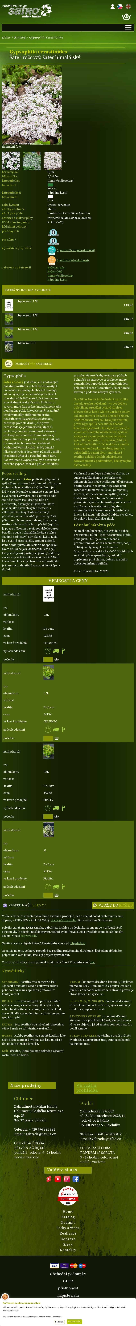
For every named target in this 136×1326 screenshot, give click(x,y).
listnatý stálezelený (60, 276)
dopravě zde (28, 936)
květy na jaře (56, 267)
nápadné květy (57, 280)
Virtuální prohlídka (87, 1088)
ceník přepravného (63, 920)
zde (92, 962)
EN (127, 6)
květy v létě (55, 271)
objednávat (77, 943)
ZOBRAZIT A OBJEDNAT (34, 364)
